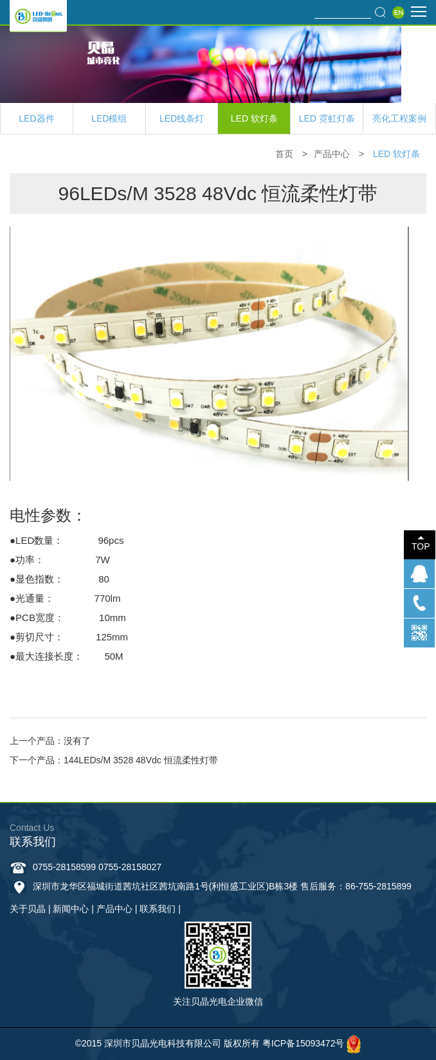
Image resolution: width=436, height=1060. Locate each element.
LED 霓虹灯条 (327, 118)
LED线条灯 (181, 118)
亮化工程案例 (399, 118)
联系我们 (158, 909)
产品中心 (332, 154)
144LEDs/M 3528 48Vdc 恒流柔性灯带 (141, 760)
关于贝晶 (28, 909)
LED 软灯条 (254, 118)
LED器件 (36, 118)
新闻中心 (71, 909)
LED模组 (109, 118)
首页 (284, 154)
